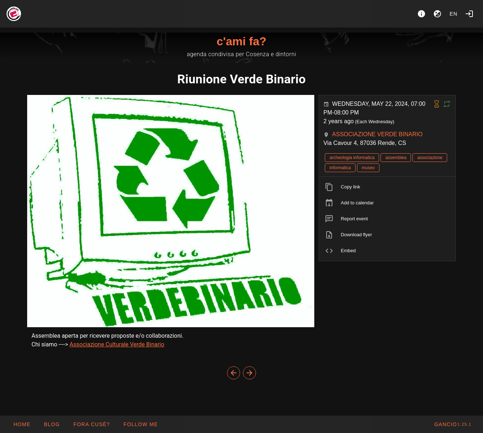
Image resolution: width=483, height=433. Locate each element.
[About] (421, 14)
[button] (91, 424)
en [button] (454, 14)
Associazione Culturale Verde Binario (117, 344)
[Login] (469, 14)
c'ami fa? (241, 41)
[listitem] (387, 187)
